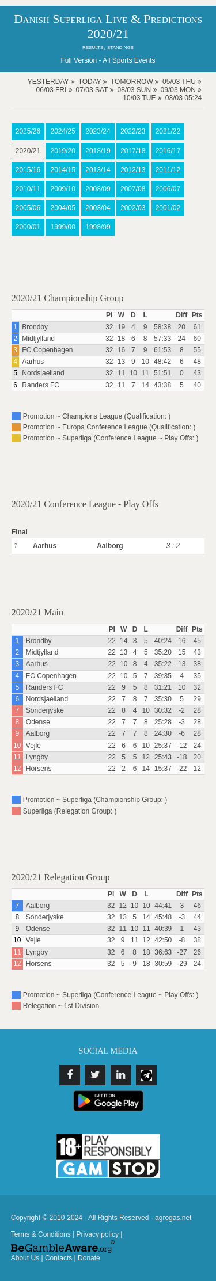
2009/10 (62, 189)
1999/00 (62, 227)
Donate (89, 1258)
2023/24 (97, 131)
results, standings (108, 47)
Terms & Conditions (41, 1234)
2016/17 (168, 151)
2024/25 (62, 131)
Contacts (58, 1258)
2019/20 (62, 151)
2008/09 (97, 189)
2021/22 (168, 131)
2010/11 (28, 189)
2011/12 (168, 170)
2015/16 (28, 170)
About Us (25, 1258)
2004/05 (62, 208)
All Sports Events (129, 60)
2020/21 (28, 151)
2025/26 (28, 131)
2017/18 (132, 151)
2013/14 (97, 170)
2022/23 (132, 131)
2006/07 (168, 189)
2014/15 (62, 170)
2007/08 (132, 189)
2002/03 (132, 208)
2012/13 (132, 170)
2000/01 (28, 227)
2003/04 (97, 208)
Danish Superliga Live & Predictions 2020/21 (108, 26)
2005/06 (28, 208)
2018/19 (97, 151)
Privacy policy (98, 1234)
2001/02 (168, 208)
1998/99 (97, 227)
